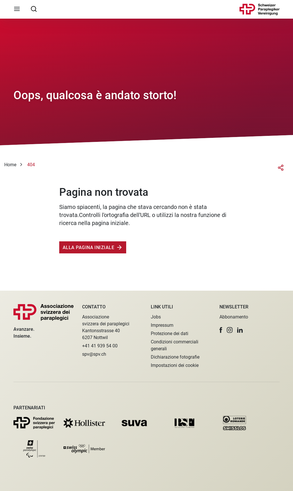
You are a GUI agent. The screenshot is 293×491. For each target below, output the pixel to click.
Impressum (162, 325)
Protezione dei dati (169, 333)
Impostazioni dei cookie (175, 365)
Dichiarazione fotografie (175, 357)
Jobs (156, 317)
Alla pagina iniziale (88, 247)
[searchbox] (33, 8)
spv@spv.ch (94, 354)
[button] (220, 330)
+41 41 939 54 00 (100, 346)
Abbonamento (233, 317)
